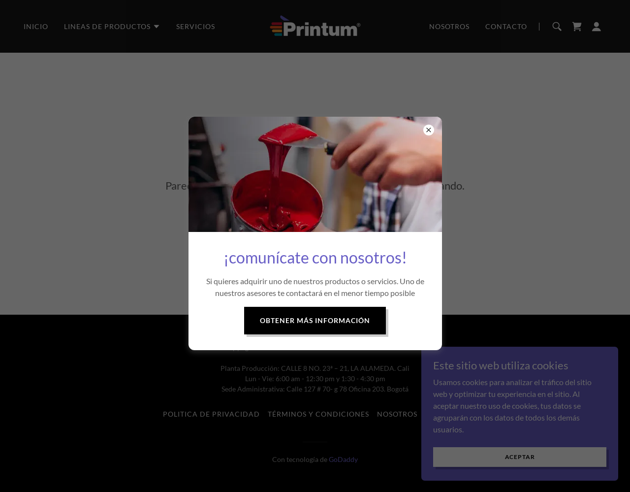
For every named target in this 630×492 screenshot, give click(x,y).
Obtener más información (315, 320)
